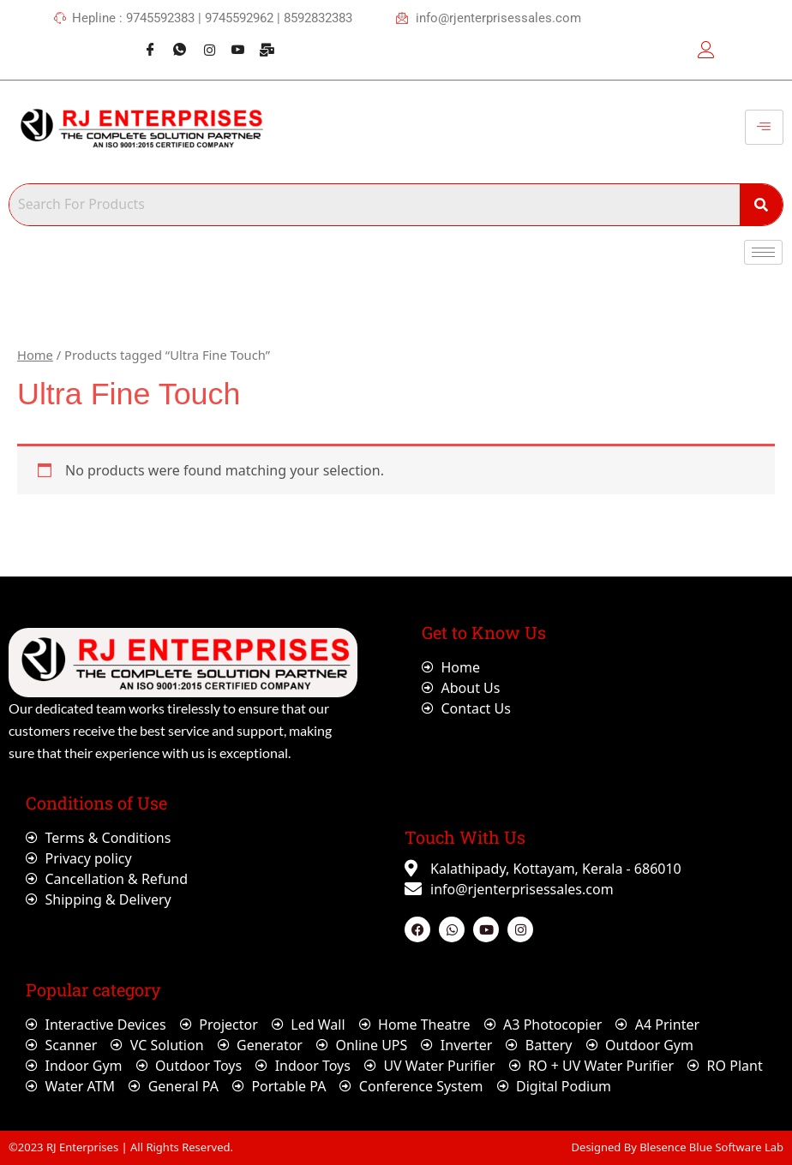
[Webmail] (261, 41)
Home (35, 354)
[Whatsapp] (173, 41)
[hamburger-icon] (764, 128)
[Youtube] (231, 41)
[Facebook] (144, 41)
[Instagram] (202, 41)
